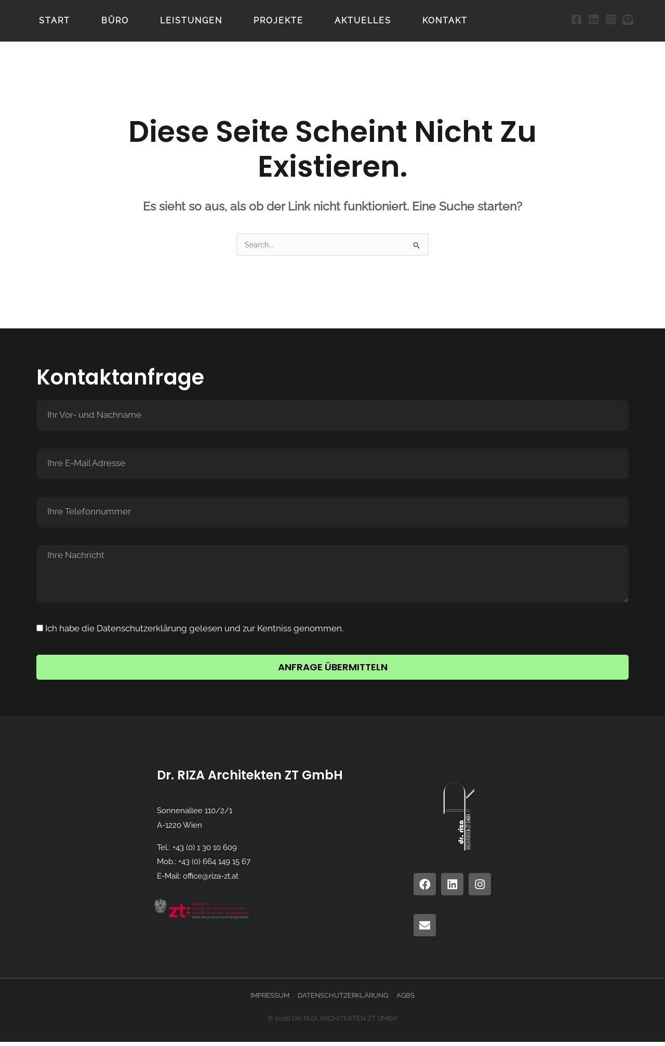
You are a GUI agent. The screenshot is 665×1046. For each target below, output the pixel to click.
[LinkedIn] (593, 19)
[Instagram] (610, 19)
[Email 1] (627, 19)
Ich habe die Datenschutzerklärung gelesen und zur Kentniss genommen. (194, 629)
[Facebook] (576, 19)
